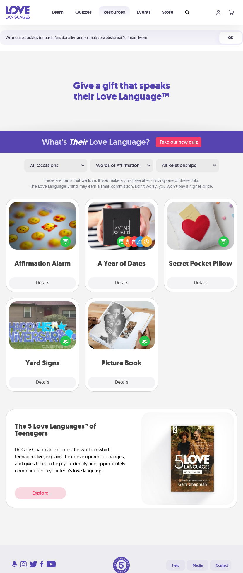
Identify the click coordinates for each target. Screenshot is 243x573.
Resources (114, 12)
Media (198, 565)
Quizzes (83, 12)
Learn (58, 12)
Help (175, 565)
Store (167, 12)
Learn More (137, 37)
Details (42, 283)
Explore (40, 493)
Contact (222, 565)
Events (143, 12)
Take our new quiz (179, 142)
